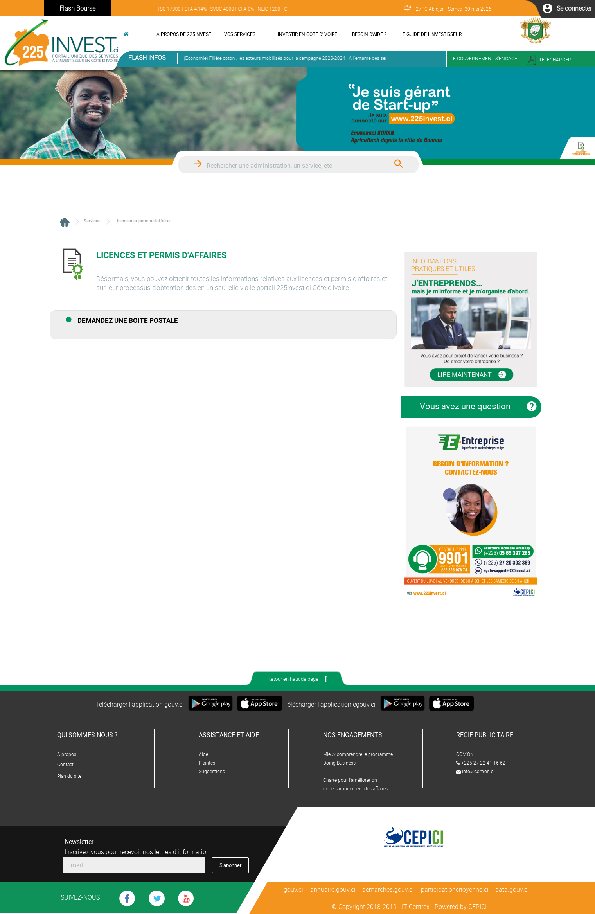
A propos (66, 754)
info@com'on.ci (475, 771)
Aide (203, 754)
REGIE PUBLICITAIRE (484, 734)
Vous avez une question (465, 406)
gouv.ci (294, 889)
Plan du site (69, 776)
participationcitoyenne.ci (455, 889)
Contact (65, 764)
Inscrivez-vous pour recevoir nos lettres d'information (137, 851)
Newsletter (79, 841)
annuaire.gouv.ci (333, 889)
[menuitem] (181, 34)
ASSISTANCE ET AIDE (229, 734)
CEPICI (477, 906)
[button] (574, 8)
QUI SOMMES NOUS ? (87, 734)
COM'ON (465, 754)
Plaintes (207, 762)
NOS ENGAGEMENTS (352, 734)
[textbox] (291, 166)
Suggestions (212, 771)
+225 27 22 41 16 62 (480, 762)
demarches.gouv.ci (388, 889)
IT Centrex (416, 906)
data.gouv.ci (512, 889)
